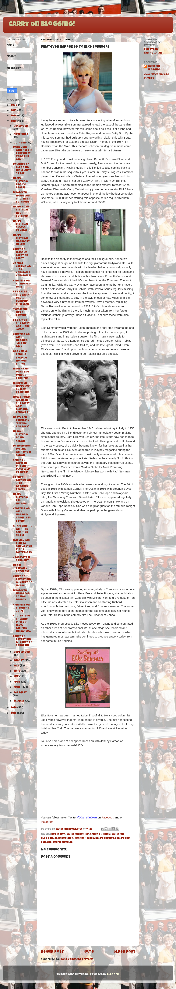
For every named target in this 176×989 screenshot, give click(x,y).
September (22, 652)
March (18, 687)
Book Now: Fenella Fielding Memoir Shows (20, 358)
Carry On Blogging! (42, 24)
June (17, 671)
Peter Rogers (110, 838)
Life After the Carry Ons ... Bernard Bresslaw (21, 298)
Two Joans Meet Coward (20, 312)
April (17, 682)
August (19, 660)
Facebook (107, 817)
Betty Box (58, 834)
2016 (14, 708)
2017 (14, 121)
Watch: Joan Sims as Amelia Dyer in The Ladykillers (22, 546)
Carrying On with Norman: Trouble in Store (21, 515)
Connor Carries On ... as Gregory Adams (22, 483)
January (19, 701)
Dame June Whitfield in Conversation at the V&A (22, 153)
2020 (14, 105)
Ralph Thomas (63, 842)
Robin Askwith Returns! (21, 568)
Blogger (113, 974)
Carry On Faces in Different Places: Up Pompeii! (21, 466)
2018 (14, 116)
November (21, 134)
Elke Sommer (64, 838)
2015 (14, 713)
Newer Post (52, 952)
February (20, 693)
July (17, 666)
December (21, 126)
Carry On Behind (78, 834)
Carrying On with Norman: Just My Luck (21, 340)
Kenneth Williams (87, 838)
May (16, 677)
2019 (14, 110)
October (20, 143)
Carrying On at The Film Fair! (22, 284)
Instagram (47, 821)
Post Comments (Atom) (76, 960)
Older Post (124, 952)
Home (88, 952)
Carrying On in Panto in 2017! (21, 608)
